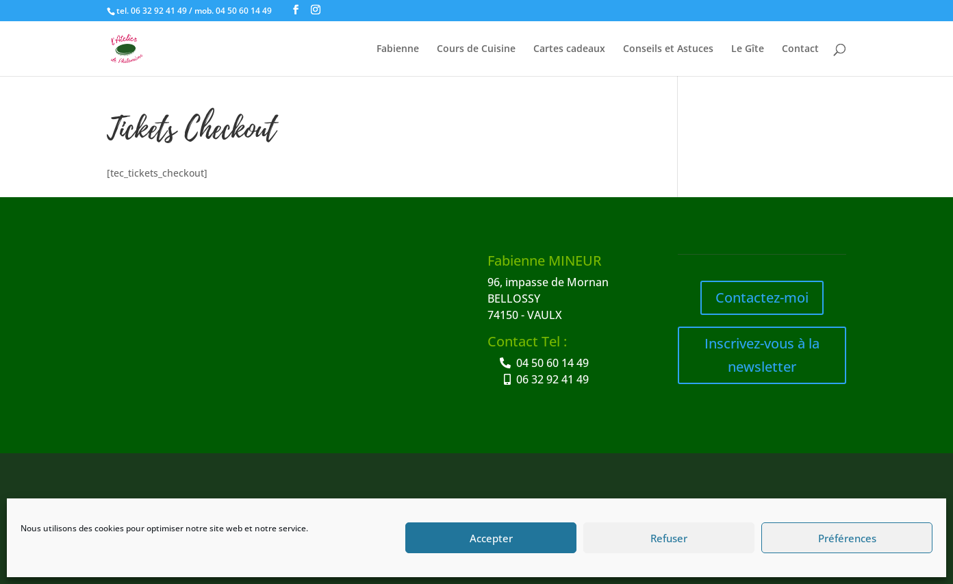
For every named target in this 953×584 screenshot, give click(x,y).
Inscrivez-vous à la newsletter (761, 355)
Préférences (847, 538)
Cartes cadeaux (569, 49)
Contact (800, 49)
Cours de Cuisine (476, 49)
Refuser (668, 538)
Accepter (491, 538)
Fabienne (398, 49)
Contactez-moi (762, 297)
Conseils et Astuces (668, 49)
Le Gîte (747, 49)
